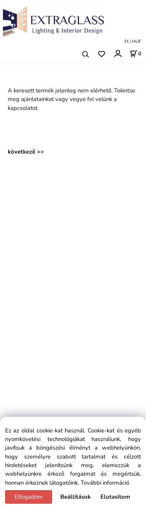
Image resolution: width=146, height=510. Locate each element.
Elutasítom (115, 497)
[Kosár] (135, 53)
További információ (105, 483)
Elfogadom (28, 497)
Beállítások (75, 497)
